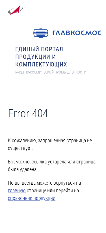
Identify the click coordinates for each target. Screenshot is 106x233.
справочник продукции (31, 198)
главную (17, 190)
